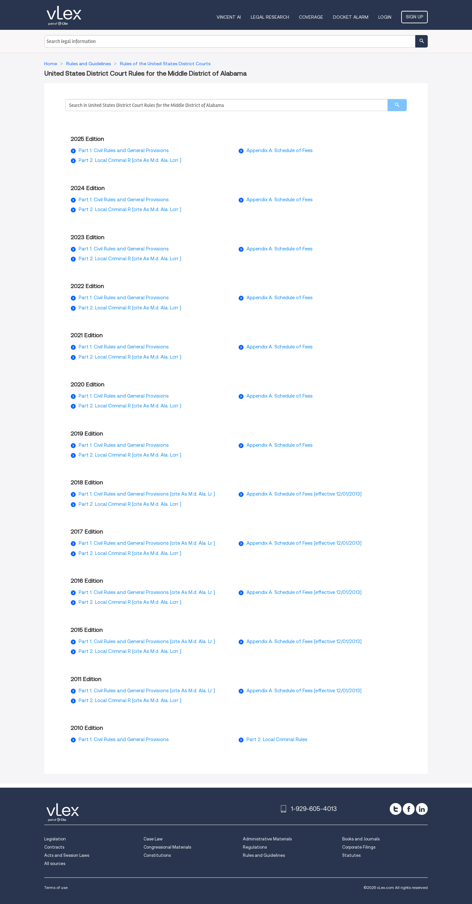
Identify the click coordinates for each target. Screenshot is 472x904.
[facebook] (409, 809)
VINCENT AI (229, 17)
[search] (397, 105)
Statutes (351, 855)
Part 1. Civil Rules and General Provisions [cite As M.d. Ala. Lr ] (147, 494)
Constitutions (157, 855)
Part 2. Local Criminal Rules (276, 739)
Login (384, 17)
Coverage (311, 17)
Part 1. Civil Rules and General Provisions (124, 150)
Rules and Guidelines (264, 855)
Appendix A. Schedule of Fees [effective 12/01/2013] (304, 494)
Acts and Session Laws (66, 855)
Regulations (255, 847)
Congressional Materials (167, 847)
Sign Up (414, 16)
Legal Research (270, 17)
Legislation (55, 838)
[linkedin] (422, 809)
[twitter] (396, 809)
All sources (54, 863)
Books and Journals (361, 838)
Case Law (153, 838)
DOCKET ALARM (350, 17)
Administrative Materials (267, 838)
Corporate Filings (358, 847)
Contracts (54, 847)
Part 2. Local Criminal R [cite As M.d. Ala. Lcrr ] (130, 160)
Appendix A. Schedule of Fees (279, 150)
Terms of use (56, 887)
